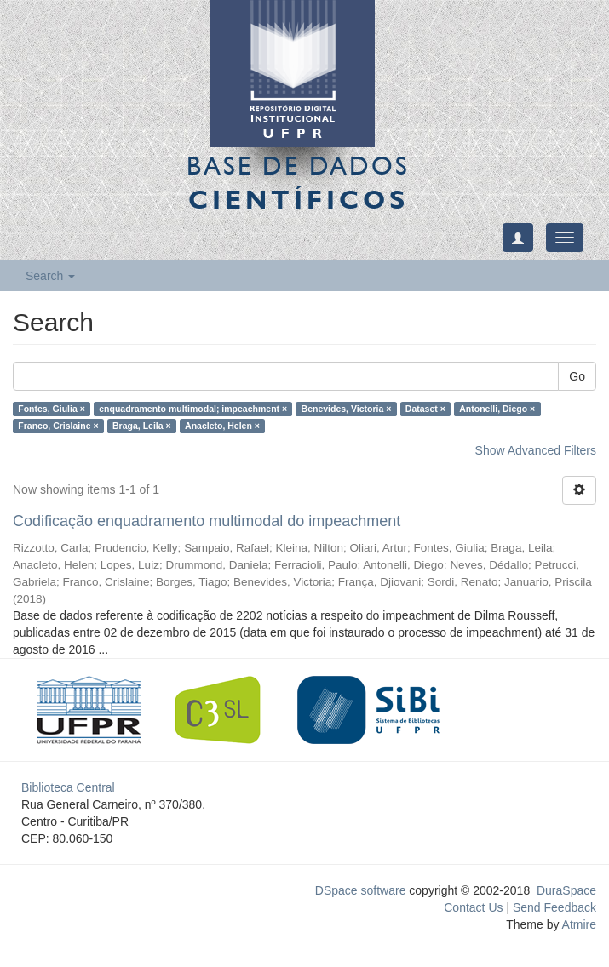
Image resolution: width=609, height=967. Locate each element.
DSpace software (360, 890)
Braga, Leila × (141, 426)
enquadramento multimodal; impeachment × (193, 408)
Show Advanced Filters (535, 450)
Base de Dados (298, 182)
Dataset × (425, 408)
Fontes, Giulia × (51, 408)
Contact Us (473, 907)
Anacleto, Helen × (222, 426)
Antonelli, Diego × (497, 408)
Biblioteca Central (68, 787)
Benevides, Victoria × (347, 408)
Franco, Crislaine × (58, 426)
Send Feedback (554, 907)
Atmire (577, 924)
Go (577, 376)
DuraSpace (566, 890)
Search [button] (50, 276)
